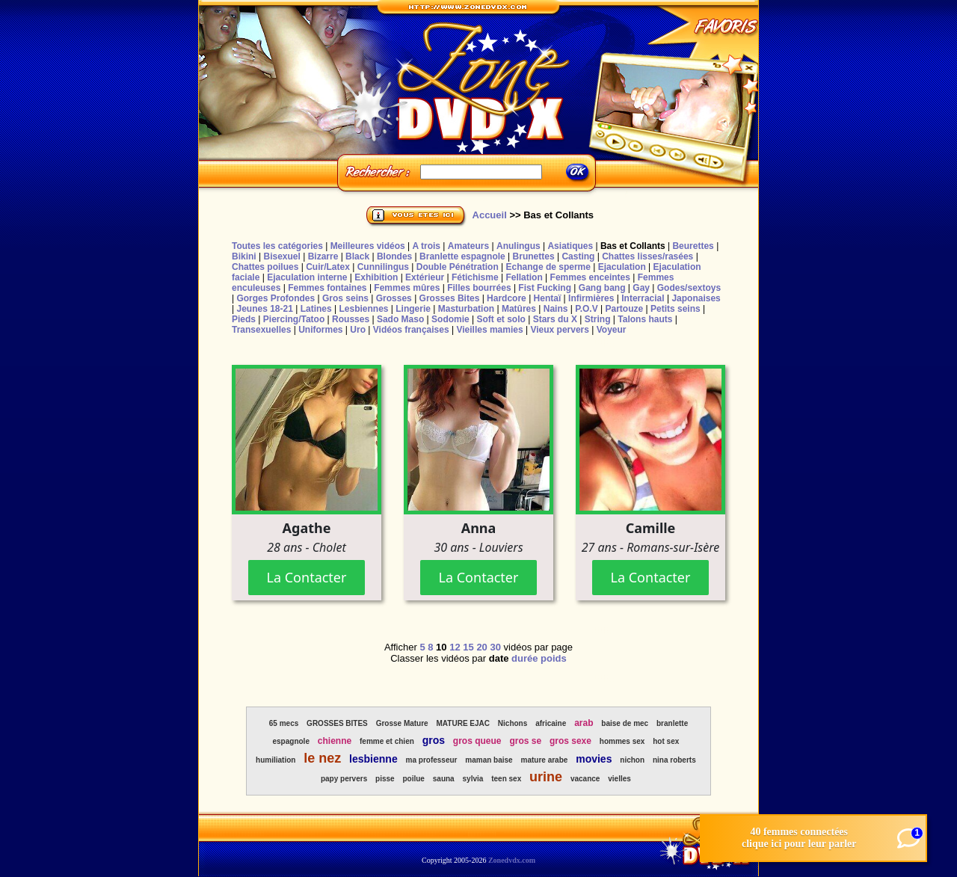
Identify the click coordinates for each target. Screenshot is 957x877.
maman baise (488, 760)
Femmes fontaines (327, 288)
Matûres (519, 309)
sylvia (473, 779)
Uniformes (320, 329)
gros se (525, 741)
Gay (641, 288)
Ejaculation (622, 267)
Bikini (244, 256)
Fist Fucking (544, 288)
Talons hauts (645, 319)
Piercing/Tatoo (293, 319)
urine (545, 776)
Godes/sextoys (689, 288)
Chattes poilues (265, 267)
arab (583, 723)
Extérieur (424, 277)
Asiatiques (570, 246)
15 (468, 647)
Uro (358, 329)
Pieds (244, 319)
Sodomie (450, 319)
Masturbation (466, 309)
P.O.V (586, 309)
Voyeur (612, 329)
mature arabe (544, 760)
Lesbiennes (363, 309)
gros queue (477, 741)
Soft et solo (501, 319)
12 (454, 647)
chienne (334, 741)
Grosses (394, 298)
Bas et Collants (632, 246)
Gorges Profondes (275, 298)
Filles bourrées (479, 288)
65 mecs (283, 723)
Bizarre (323, 256)
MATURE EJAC (463, 723)
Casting (577, 256)
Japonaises (695, 298)
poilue (413, 779)
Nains (556, 309)
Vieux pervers (559, 329)
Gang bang (602, 288)
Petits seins (675, 309)
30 (495, 647)
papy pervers (344, 779)
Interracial (642, 298)
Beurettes (692, 246)
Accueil (490, 215)
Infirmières (591, 298)
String (598, 319)
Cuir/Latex (328, 267)
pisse (385, 779)
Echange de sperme (548, 267)
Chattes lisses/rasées (647, 256)
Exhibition (376, 277)
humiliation (275, 760)
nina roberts (674, 760)
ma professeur (432, 760)
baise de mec (624, 723)
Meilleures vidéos (367, 246)
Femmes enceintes (590, 277)
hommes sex (622, 741)
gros (433, 740)
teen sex (506, 779)
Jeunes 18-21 (264, 309)
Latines (316, 309)
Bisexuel (281, 256)
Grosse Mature (402, 723)
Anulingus (518, 246)
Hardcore (506, 298)
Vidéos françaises (411, 329)
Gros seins (345, 298)
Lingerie (413, 309)
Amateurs (468, 246)
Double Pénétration (457, 267)
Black (357, 256)
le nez (322, 758)
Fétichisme (475, 277)
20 (481, 647)
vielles (619, 779)
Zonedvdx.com (511, 860)
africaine (550, 723)
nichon (632, 760)
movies (594, 759)
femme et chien (387, 741)
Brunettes (534, 256)
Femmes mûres (407, 288)
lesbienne (373, 759)
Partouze (624, 309)
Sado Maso (400, 319)
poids (554, 658)
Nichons (512, 723)
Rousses (350, 319)
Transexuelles (261, 329)
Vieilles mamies (489, 329)
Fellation (523, 277)
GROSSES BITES (337, 723)
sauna (444, 779)
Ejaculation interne (307, 277)
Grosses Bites (449, 298)
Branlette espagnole (462, 256)
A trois (426, 246)
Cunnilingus (383, 267)
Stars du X (555, 319)
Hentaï (547, 298)
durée (524, 658)
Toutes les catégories (277, 246)
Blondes (394, 256)
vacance (585, 779)
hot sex (666, 741)
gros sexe (570, 741)
